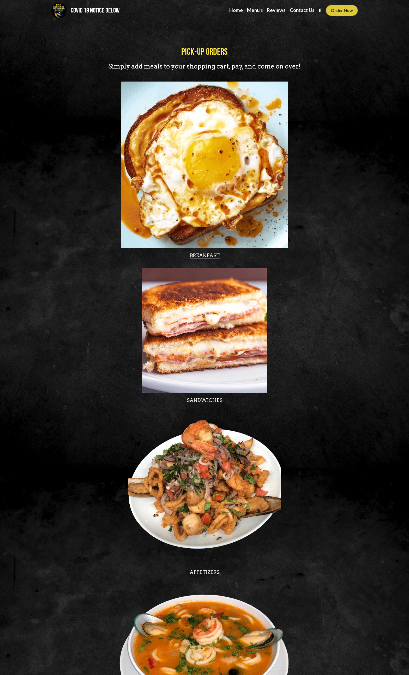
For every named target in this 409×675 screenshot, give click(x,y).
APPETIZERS (309, 238)
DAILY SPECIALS (309, 470)
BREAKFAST (100, 238)
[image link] (59, 10)
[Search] (320, 10)
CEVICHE (309, 356)
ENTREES (204, 315)
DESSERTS (308, 588)
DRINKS (100, 591)
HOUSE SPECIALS (100, 473)
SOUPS (100, 334)
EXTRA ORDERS (204, 473)
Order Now (342, 10)
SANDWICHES (204, 238)
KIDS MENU (204, 591)
